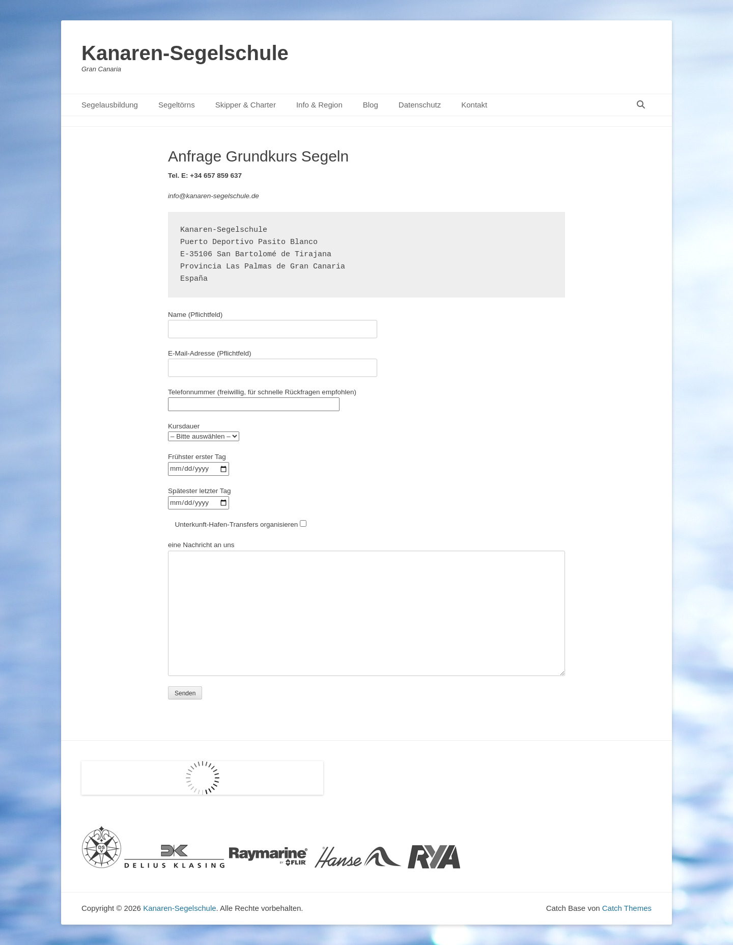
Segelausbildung (109, 104)
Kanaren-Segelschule (185, 53)
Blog (370, 104)
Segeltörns (176, 104)
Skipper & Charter (245, 104)
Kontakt (474, 104)
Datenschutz (420, 104)
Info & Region (319, 104)
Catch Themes (627, 908)
